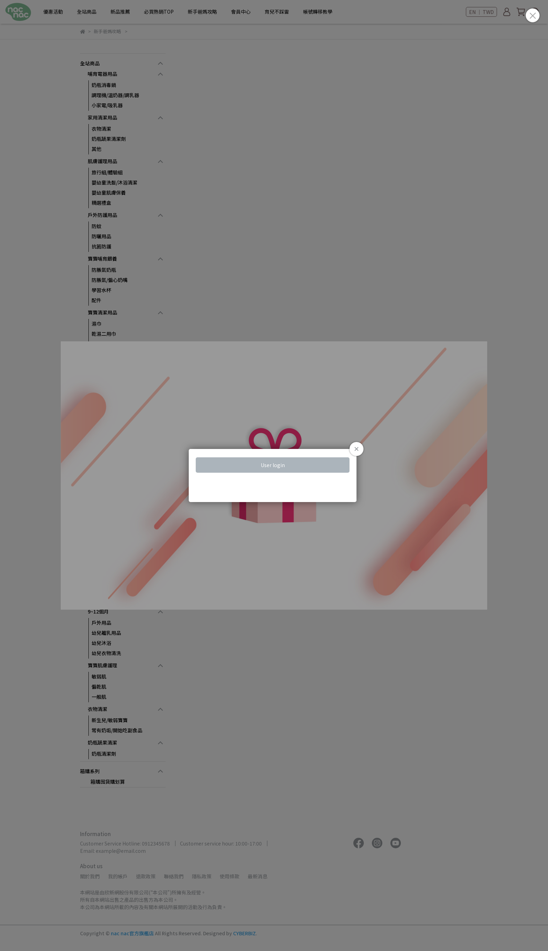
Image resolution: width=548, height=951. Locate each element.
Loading (274, 475)
